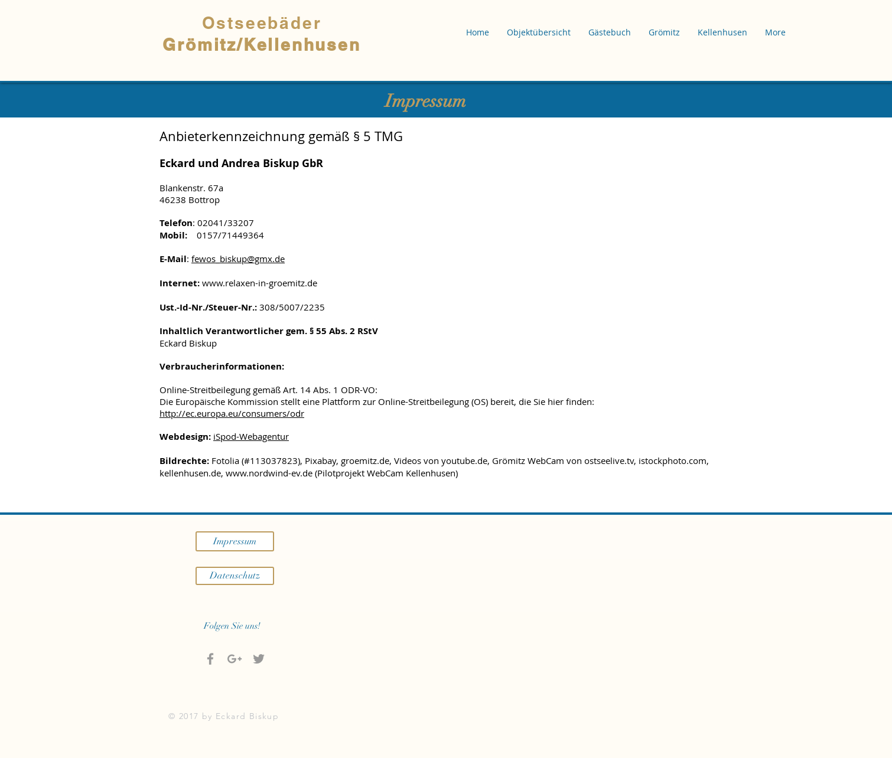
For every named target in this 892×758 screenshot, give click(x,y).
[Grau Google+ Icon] (234, 658)
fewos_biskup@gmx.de (238, 258)
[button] (539, 32)
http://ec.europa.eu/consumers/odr (231, 413)
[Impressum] (235, 541)
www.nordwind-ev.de (269, 473)
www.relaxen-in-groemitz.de (259, 283)
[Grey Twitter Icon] (258, 658)
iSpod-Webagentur (251, 436)
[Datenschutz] (235, 576)
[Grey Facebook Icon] (210, 658)
